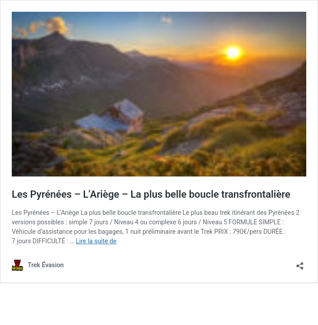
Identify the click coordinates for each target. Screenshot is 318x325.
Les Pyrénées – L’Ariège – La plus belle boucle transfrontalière (151, 194)
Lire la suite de (96, 241)
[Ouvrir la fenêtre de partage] (300, 263)
